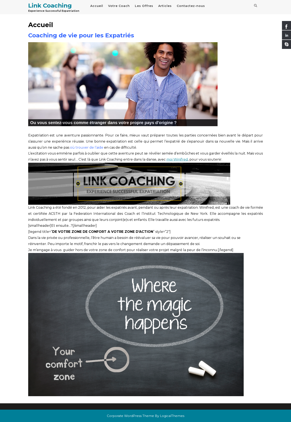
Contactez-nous (191, 6)
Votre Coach (119, 6)
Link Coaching (50, 5)
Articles (165, 6)
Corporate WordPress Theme (130, 416)
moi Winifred (177, 159)
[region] (123, 84)
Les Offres (144, 6)
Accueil (96, 6)
